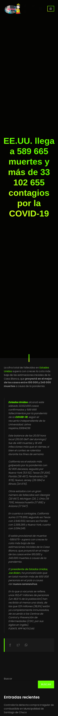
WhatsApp (51, 8)
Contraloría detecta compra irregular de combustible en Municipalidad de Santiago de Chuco (29, 708)
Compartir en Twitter (18, 645)
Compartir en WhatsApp (26, 645)
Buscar (8, 678)
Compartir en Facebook (10, 645)
